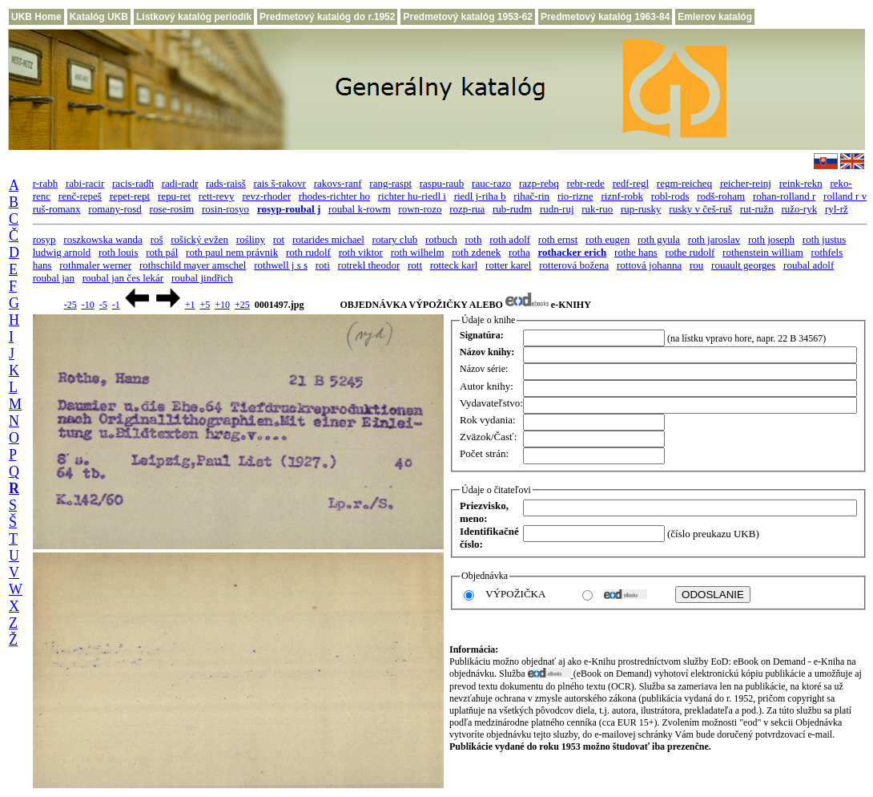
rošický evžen (199, 239)
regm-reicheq (684, 183)
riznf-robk (622, 196)
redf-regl (631, 183)
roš (157, 239)
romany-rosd (114, 209)
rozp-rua (467, 209)
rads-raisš (226, 183)
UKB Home (36, 16)
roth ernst (557, 239)
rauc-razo (491, 183)
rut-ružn (757, 209)
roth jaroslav (714, 239)
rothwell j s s (281, 265)
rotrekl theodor (369, 265)
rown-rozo (419, 209)
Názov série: (484, 368)
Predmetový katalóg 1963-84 (605, 16)
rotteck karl (454, 265)
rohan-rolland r (784, 196)
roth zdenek (476, 252)
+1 (190, 304)
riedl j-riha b (480, 196)
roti (323, 265)
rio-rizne (575, 196)
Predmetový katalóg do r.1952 (327, 16)
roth (473, 239)
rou (696, 265)
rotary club (395, 239)
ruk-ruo (597, 209)
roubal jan (53, 278)
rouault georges (743, 265)
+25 (242, 304)
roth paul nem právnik (232, 252)
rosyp (44, 239)
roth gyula (659, 239)
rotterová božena (574, 265)
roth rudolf (308, 252)
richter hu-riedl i (412, 196)
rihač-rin (531, 196)
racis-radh (133, 183)
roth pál (162, 252)
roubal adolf (808, 265)
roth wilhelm (418, 252)
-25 (70, 304)
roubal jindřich (202, 278)
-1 (116, 304)
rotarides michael (328, 239)
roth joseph (771, 239)
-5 (103, 304)
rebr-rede (586, 183)
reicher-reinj (745, 183)
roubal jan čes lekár (122, 278)
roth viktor (361, 252)
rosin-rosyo (225, 209)
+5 (204, 304)
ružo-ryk (799, 209)
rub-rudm (512, 209)
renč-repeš (80, 196)
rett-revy (217, 196)
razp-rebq (539, 183)
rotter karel (508, 265)
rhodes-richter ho (334, 196)
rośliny (250, 239)
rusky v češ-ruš (700, 209)
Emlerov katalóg (715, 16)
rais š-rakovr (280, 183)
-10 (88, 304)
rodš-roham (721, 196)
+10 (222, 304)
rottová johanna (649, 265)
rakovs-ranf (338, 183)
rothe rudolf (690, 252)
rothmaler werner (95, 265)
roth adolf (509, 239)
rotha (519, 252)
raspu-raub (442, 183)
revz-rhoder (266, 196)
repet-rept (130, 196)
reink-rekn (801, 183)
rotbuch (441, 239)
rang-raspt (390, 183)
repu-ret (174, 196)
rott (415, 265)
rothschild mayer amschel (193, 265)
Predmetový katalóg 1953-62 (467, 16)
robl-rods (670, 196)
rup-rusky (641, 209)
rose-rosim (172, 209)
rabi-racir (85, 183)
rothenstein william (762, 252)
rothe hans (636, 252)
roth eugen (607, 239)
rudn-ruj (557, 209)
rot (278, 239)
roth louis (118, 252)
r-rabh (45, 183)
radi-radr (180, 183)
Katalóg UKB (99, 16)
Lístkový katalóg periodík (193, 16)
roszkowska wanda (103, 239)
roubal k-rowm (359, 209)
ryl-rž (836, 209)
